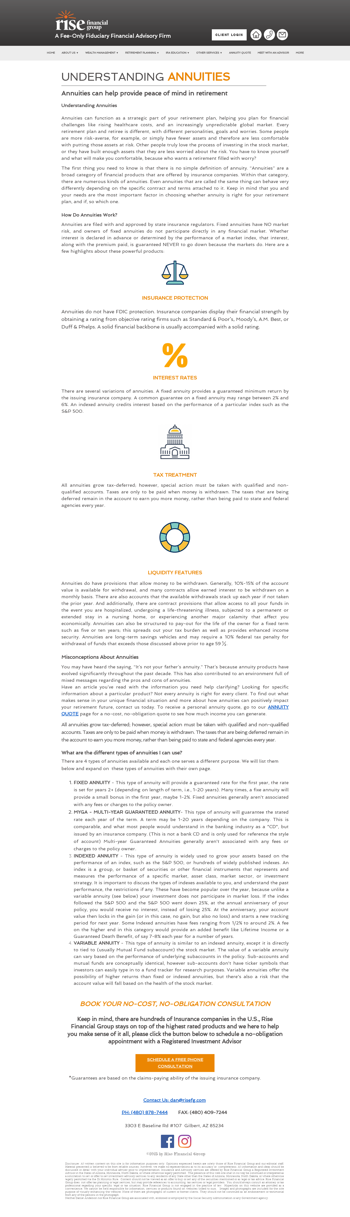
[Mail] (282, 34)
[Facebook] (167, 1141)
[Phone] (269, 35)
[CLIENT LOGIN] (229, 34)
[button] (70, 53)
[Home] (256, 34)
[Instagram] (184, 1141)
